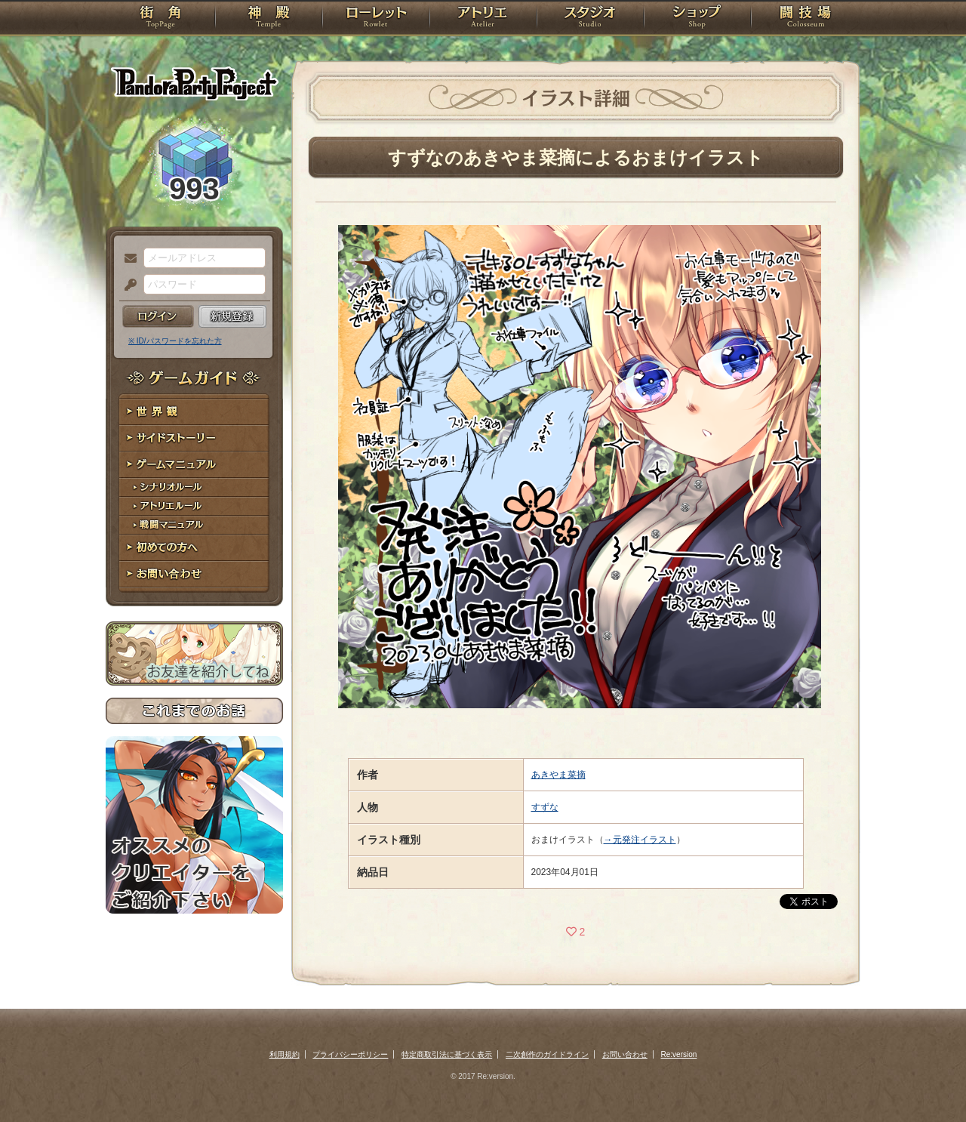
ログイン (158, 316)
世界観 (194, 412)
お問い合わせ (194, 574)
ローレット (375, 19)
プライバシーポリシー (350, 1054)
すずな (544, 807)
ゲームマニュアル (194, 465)
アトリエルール (194, 506)
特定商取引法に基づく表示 (446, 1054)
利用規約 (284, 1054)
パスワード (127, 285)
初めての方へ (194, 548)
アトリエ (483, 19)
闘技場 (805, 19)
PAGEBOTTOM (928, 1080)
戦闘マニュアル (194, 525)
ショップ (697, 19)
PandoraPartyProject (194, 83)
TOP (160, 19)
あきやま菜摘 (558, 774)
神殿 (268, 19)
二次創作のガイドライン (547, 1054)
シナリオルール (194, 487)
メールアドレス (127, 259)
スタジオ (590, 19)
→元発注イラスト (640, 839)
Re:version (679, 1054)
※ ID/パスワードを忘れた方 (175, 341)
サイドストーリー (194, 438)
